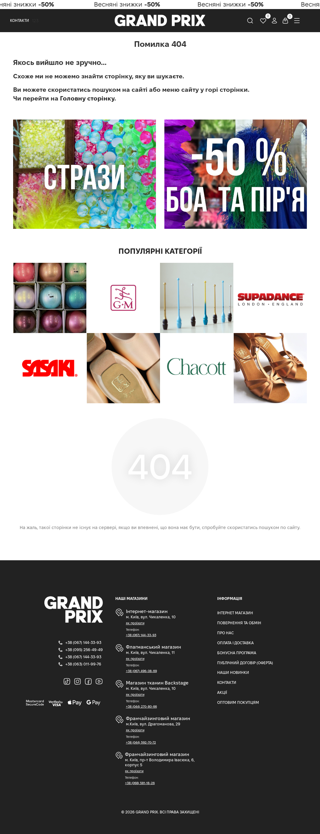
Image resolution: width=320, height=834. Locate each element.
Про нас (225, 633)
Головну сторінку (87, 98)
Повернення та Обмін (239, 623)
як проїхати (135, 623)
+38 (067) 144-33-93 (141, 635)
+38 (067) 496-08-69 (141, 671)
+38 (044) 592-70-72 (141, 742)
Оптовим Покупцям (238, 702)
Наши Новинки (233, 672)
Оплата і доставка (235, 643)
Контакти (19, 20)
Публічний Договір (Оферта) (245, 663)
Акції (222, 692)
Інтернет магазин (235, 613)
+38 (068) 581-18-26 (140, 783)
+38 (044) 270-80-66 (141, 706)
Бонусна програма (236, 653)
